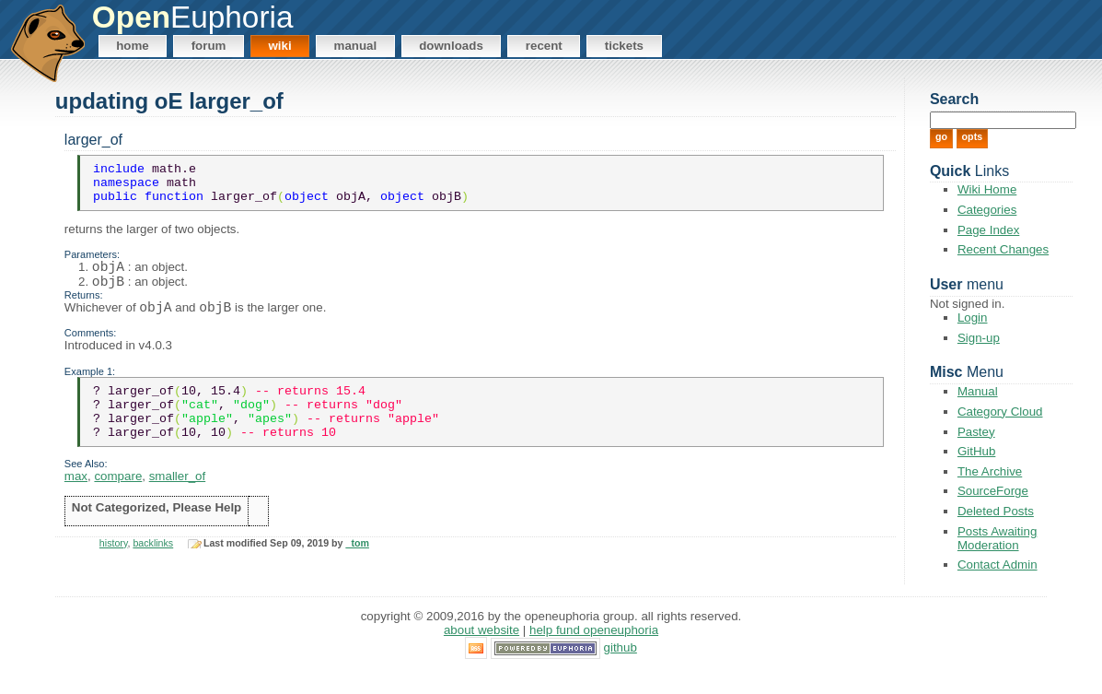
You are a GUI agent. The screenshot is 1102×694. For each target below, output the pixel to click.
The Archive (989, 471)
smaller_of (177, 505)
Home (132, 46)
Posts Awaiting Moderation (997, 538)
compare (118, 505)
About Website (481, 653)
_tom (356, 571)
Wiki (279, 46)
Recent (544, 46)
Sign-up (978, 338)
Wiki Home (986, 189)
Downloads (451, 46)
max (75, 505)
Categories (986, 210)
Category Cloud (1000, 411)
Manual (355, 46)
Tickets (624, 46)
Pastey (976, 432)
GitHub (976, 451)
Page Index (988, 230)
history (113, 571)
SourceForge (992, 491)
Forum (208, 46)
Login (972, 317)
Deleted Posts (995, 511)
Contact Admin (997, 564)
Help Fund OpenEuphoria (593, 653)
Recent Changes (1003, 249)
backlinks (153, 571)
